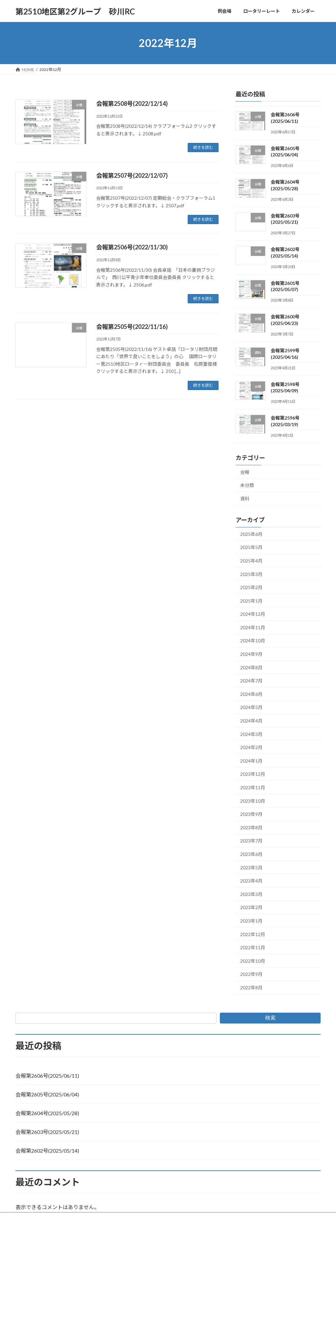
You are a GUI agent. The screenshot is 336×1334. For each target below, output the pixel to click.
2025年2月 (251, 587)
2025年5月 (251, 547)
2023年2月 (251, 907)
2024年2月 (251, 747)
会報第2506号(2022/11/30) (132, 247)
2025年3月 (251, 574)
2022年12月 (252, 934)
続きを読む (203, 147)
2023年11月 (252, 787)
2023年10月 (252, 801)
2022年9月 (251, 974)
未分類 (247, 485)
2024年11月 (252, 627)
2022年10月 (252, 961)
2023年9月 (251, 814)
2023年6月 (251, 854)
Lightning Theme (166, 1232)
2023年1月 (251, 921)
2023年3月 (251, 894)
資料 (244, 498)
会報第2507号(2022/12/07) (132, 175)
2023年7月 (251, 841)
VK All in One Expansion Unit (210, 1232)
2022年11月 (252, 947)
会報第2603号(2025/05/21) (47, 1132)
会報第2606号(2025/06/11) (47, 1075)
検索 (270, 1018)
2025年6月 (251, 534)
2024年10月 (252, 641)
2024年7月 (251, 680)
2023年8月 (251, 827)
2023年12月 (252, 774)
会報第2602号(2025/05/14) (47, 1150)
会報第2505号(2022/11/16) (132, 326)
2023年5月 (251, 867)
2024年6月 (251, 694)
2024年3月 (251, 734)
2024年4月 (251, 721)
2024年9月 (251, 654)
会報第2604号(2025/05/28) (47, 1113)
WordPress (132, 1232)
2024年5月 (251, 707)
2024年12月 (252, 614)
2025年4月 (251, 561)
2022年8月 (251, 987)
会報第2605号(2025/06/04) (47, 1094)
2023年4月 (251, 881)
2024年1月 (251, 761)
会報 (244, 472)
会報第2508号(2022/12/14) (132, 103)
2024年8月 (251, 667)
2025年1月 (251, 601)
